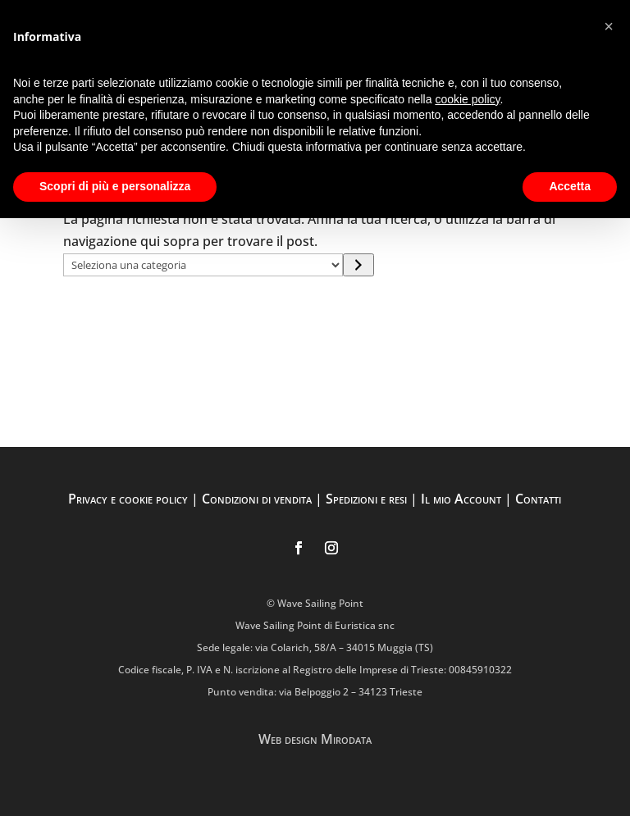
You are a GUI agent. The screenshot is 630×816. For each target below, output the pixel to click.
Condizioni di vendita (257, 499)
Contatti (538, 499)
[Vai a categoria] (358, 264)
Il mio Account (461, 499)
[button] (609, 26)
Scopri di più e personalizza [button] (114, 186)
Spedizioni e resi (366, 499)
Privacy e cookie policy (128, 499)
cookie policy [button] (467, 99)
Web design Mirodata (315, 739)
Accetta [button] (570, 186)
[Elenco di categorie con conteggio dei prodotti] (203, 264)
